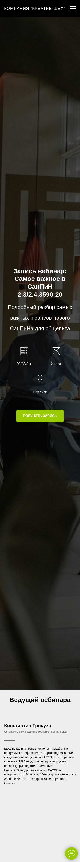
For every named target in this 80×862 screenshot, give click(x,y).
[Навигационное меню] (73, 8)
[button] (40, 416)
